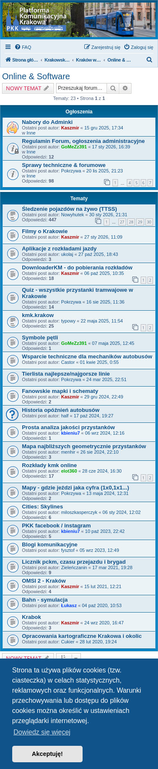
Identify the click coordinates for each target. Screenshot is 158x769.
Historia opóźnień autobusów (60, 410)
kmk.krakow (38, 315)
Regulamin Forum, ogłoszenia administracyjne (83, 141)
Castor (68, 362)
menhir (68, 451)
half (65, 415)
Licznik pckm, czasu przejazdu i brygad (74, 562)
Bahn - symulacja (44, 600)
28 (131, 222)
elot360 (69, 470)
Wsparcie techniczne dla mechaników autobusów (87, 356)
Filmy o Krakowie (44, 231)
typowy (68, 320)
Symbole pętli (40, 337)
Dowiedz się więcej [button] (41, 732)
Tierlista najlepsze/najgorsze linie (66, 374)
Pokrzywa (71, 170)
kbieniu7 (70, 433)
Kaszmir (70, 127)
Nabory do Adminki (47, 122)
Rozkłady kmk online (49, 465)
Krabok (31, 617)
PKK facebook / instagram (56, 525)
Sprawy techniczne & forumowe (64, 165)
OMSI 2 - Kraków (44, 581)
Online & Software (36, 76)
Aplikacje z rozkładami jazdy (59, 248)
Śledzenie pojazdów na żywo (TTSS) (69, 209)
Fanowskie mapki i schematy (60, 391)
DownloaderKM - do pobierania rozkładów (77, 267)
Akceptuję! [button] (47, 753)
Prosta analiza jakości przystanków (68, 427)
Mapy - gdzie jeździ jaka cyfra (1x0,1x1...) (75, 487)
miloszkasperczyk (79, 512)
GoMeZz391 (74, 146)
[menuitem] (22, 47)
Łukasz (69, 605)
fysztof (68, 550)
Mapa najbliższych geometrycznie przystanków (84, 446)
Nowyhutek (72, 214)
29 (140, 222)
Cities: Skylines (42, 506)
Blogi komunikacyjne (50, 544)
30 (149, 222)
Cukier (68, 641)
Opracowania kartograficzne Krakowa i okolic (82, 636)
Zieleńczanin (74, 567)
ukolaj (67, 254)
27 (122, 222)
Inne (31, 132)
